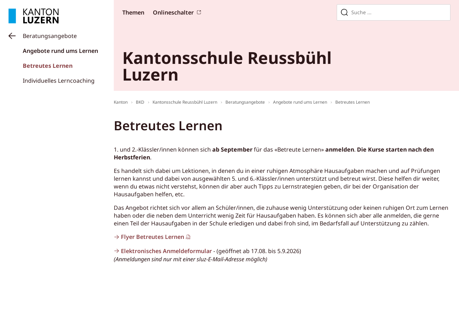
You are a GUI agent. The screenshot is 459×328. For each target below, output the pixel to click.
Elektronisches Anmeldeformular (166, 251)
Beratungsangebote (50, 36)
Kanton (121, 102)
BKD (140, 102)
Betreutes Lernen (48, 66)
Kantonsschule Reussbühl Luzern (185, 102)
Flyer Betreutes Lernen (152, 237)
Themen (133, 12)
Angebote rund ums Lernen (60, 51)
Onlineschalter (173, 12)
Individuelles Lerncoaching (59, 80)
